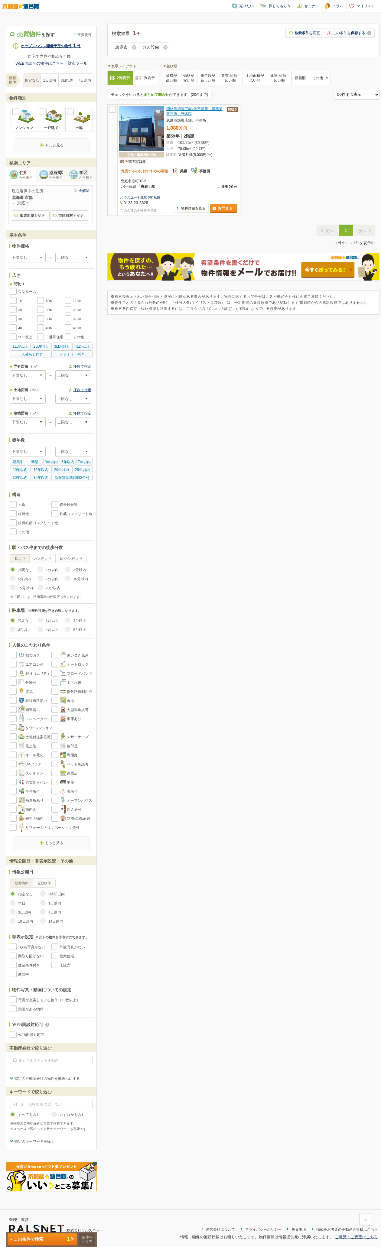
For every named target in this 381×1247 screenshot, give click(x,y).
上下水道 (74, 682)
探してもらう (280, 6)
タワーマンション (38, 728)
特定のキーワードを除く (34, 1141)
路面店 (72, 773)
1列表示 (148, 78)
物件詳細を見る (193, 208)
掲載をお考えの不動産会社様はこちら (347, 1229)
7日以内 (84, 80)
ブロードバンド (79, 673)
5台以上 (79, 630)
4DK (48, 328)
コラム (337, 6)
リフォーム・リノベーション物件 (52, 828)
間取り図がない (31, 956)
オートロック (78, 664)
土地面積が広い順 (255, 78)
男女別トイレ (36, 782)
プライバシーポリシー (263, 1229)
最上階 (30, 746)
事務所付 (32, 791)
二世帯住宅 (54, 337)
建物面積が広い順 (279, 78)
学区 (87, 175)
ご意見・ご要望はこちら (356, 1237)
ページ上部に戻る (365, 1219)
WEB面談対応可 (31, 1035)
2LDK (77, 310)
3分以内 (79, 570)
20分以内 (53, 588)
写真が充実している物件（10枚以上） (49, 1000)
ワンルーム (27, 292)
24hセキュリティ (37, 673)
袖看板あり (34, 800)
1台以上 (52, 620)
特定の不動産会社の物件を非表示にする (47, 1078)
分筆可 (30, 682)
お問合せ (225, 208)
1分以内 (52, 570)
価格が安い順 (188, 78)
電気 (29, 691)
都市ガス (32, 655)
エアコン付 (34, 664)
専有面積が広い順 (230, 78)
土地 (79, 128)
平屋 (70, 782)
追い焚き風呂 (78, 655)
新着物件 (21, 883)
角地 (70, 701)
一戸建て (51, 128)
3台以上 (24, 630)
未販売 (65, 965)
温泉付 (72, 791)
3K (20, 319)
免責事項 (298, 1229)
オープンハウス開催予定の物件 (51, 46)
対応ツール (77, 63)
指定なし (32, 80)
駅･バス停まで (71, 558)
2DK (48, 310)
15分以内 (25, 588)
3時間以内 (56, 894)
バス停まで (42, 558)
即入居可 (74, 809)
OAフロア (33, 764)
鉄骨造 (23, 514)
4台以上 (52, 630)
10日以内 (25, 921)
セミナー (311, 6)
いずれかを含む (72, 1114)
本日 (21, 903)
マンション (24, 128)
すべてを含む (29, 1114)
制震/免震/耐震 (78, 818)
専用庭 (72, 755)
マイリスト (366, 6)
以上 (20, 346)
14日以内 (55, 921)
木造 (21, 505)
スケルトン (34, 773)
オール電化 (34, 755)
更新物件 (44, 883)
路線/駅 (57, 175)
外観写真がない (72, 947)
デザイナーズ (78, 737)
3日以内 (67, 80)
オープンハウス (79, 800)
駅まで (20, 558)
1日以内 (49, 80)
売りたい (246, 6)
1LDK (77, 301)
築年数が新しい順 (207, 78)
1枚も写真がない (31, 947)
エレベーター (36, 719)
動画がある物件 (31, 1009)
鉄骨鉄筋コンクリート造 (38, 523)
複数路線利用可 (79, 691)
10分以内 (80, 579)
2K (20, 310)
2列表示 (123, 78)
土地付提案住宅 (38, 737)
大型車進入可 (78, 710)
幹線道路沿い (36, 701)
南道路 (30, 710)
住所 (27, 175)
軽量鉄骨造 (69, 505)
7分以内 (52, 579)
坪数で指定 (82, 366)
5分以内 (24, 579)
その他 (78, 337)
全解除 (84, 191)
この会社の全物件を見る (138, 210)
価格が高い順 (171, 78)
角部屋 (72, 746)
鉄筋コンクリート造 (76, 514)
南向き (30, 809)
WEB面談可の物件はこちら (39, 63)
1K (20, 301)
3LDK (77, 319)
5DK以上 (25, 337)
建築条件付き (29, 965)
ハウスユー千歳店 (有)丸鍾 (140, 197)
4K (20, 328)
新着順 (300, 78)
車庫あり (74, 719)
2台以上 (79, 620)
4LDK (77, 328)
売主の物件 (34, 818)
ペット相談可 (78, 764)
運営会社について (220, 1229)
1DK (48, 301)
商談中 (23, 974)
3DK (48, 319)
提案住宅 (67, 956)
